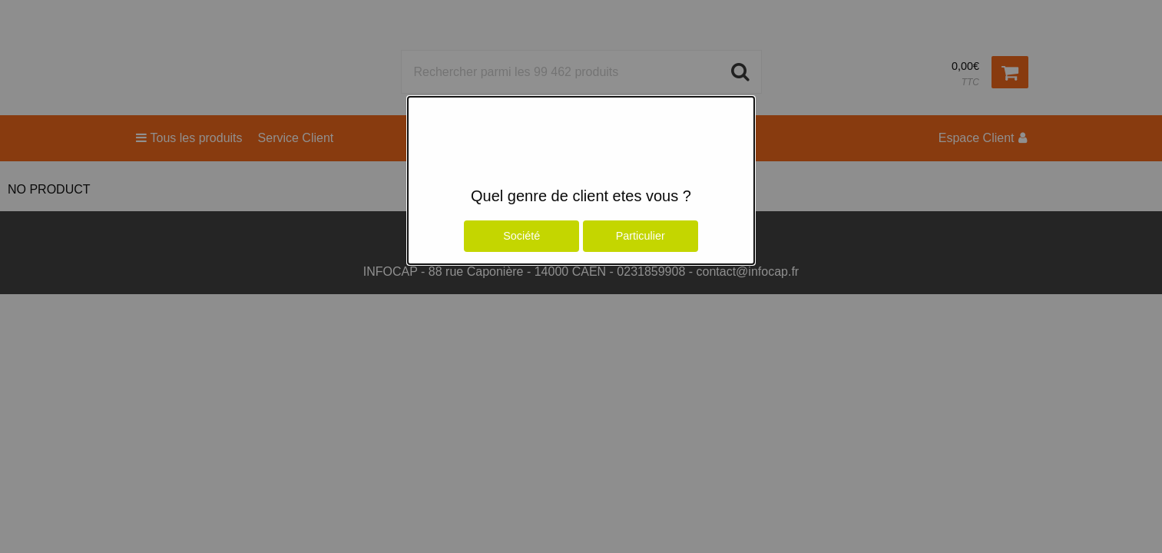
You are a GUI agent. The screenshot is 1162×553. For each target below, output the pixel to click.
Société (521, 236)
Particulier (640, 236)
